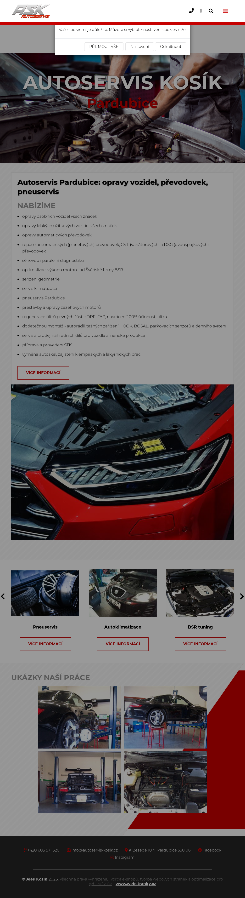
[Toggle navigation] (224, 11)
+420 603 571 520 (193, 14)
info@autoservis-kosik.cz (203, 14)
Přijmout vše (103, 46)
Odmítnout (170, 46)
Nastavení (139, 46)
